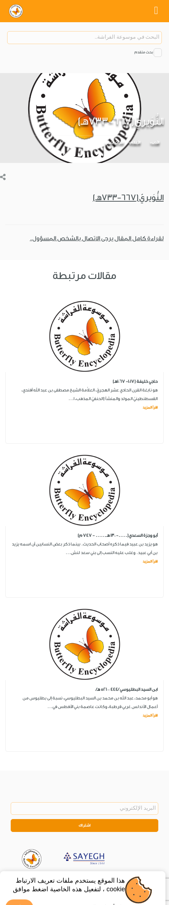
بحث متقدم (143, 52)
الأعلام (135, 142)
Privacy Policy (85, 878)
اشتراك (85, 825)
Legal (109, 878)
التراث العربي (114, 142)
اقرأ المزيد (150, 407)
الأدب (155, 142)
